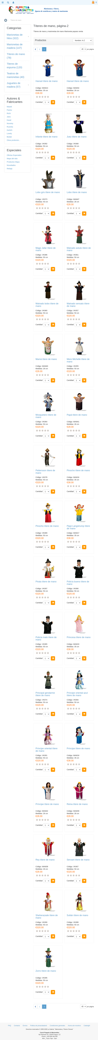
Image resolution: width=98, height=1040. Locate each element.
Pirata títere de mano (46, 581)
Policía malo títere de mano (46, 638)
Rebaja (9, 169)
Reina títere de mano (77, 804)
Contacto (17, 1025)
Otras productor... (13, 140)
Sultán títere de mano (77, 915)
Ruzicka (10, 127)
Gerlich (9, 130)
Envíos (25, 1025)
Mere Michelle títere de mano (78, 360)
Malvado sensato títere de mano (78, 304)
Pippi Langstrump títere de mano (78, 527)
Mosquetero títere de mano (46, 416)
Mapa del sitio (12, 159)
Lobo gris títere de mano (48, 192)
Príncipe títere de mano (78, 748)
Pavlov (9, 110)
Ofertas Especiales (14, 155)
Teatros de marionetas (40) (15, 75)
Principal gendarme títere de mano (45, 694)
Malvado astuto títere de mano (79, 249)
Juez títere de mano (77, 137)
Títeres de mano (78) (16, 56)
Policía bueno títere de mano (78, 582)
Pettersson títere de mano (45, 471)
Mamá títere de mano (46, 359)
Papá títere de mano (77, 415)
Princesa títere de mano (79, 637)
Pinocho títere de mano (78, 470)
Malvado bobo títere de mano (47, 304)
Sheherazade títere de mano (47, 916)
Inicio (5, 20)
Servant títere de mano (78, 860)
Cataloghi (87, 1025)
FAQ (9, 1025)
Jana (9, 117)
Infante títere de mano (47, 137)
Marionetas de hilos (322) (15, 36)
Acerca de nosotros (74, 1025)
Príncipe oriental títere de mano (47, 749)
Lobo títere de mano (77, 192)
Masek (9, 107)
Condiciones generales (57, 1025)
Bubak (9, 137)
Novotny (10, 123)
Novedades (11, 165)
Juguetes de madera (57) (13, 85)
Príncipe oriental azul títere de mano (77, 694)
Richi (9, 113)
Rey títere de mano (45, 860)
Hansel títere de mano (47, 81)
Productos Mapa (13, 162)
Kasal (9, 120)
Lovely (9, 133)
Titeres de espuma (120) (14, 65)
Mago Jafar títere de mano (46, 249)
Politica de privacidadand (38, 1025)
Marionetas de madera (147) (15, 46)
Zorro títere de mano (46, 971)
